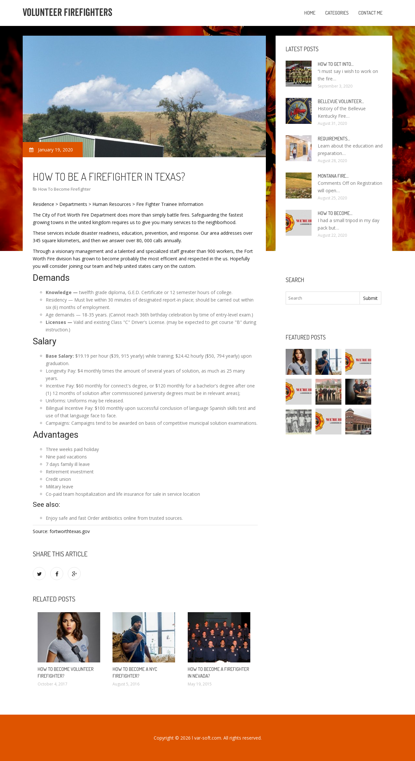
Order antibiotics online (112, 518)
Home (309, 13)
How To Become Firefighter (64, 189)
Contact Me (370, 13)
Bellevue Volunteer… (341, 101)
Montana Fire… (333, 176)
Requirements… (334, 139)
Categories (337, 13)
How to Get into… (336, 64)
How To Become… (335, 213)
